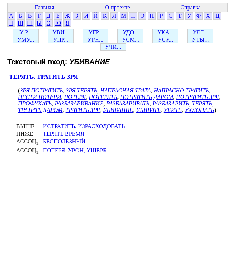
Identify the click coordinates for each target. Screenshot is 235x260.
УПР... (60, 39)
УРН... (95, 39)
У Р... (25, 32)
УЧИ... (113, 47)
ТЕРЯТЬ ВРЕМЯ (63, 134)
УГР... (95, 32)
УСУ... (165, 39)
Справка (190, 7)
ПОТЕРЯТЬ (103, 97)
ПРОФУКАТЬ (35, 103)
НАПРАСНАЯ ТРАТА (125, 90)
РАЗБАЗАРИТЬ (170, 103)
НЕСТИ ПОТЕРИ (39, 97)
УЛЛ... (200, 32)
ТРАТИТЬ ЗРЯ (83, 110)
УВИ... (60, 32)
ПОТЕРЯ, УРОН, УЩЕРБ (74, 150)
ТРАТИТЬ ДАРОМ (40, 110)
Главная (44, 7)
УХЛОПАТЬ (199, 110)
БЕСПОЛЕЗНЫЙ (64, 141)
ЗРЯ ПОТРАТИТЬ (41, 90)
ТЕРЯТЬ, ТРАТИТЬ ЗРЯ (43, 76)
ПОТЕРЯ (75, 97)
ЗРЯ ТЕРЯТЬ (81, 90)
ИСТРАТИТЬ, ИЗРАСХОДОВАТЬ (84, 126)
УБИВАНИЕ (118, 110)
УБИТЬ (173, 110)
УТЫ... (200, 39)
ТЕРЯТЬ (202, 103)
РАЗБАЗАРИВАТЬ (128, 103)
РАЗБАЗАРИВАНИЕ (78, 103)
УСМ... (130, 39)
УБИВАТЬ (148, 110)
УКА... (165, 32)
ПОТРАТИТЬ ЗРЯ (197, 97)
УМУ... (25, 39)
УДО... (130, 32)
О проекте (117, 7)
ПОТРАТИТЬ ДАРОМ (146, 97)
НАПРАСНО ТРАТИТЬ (181, 90)
